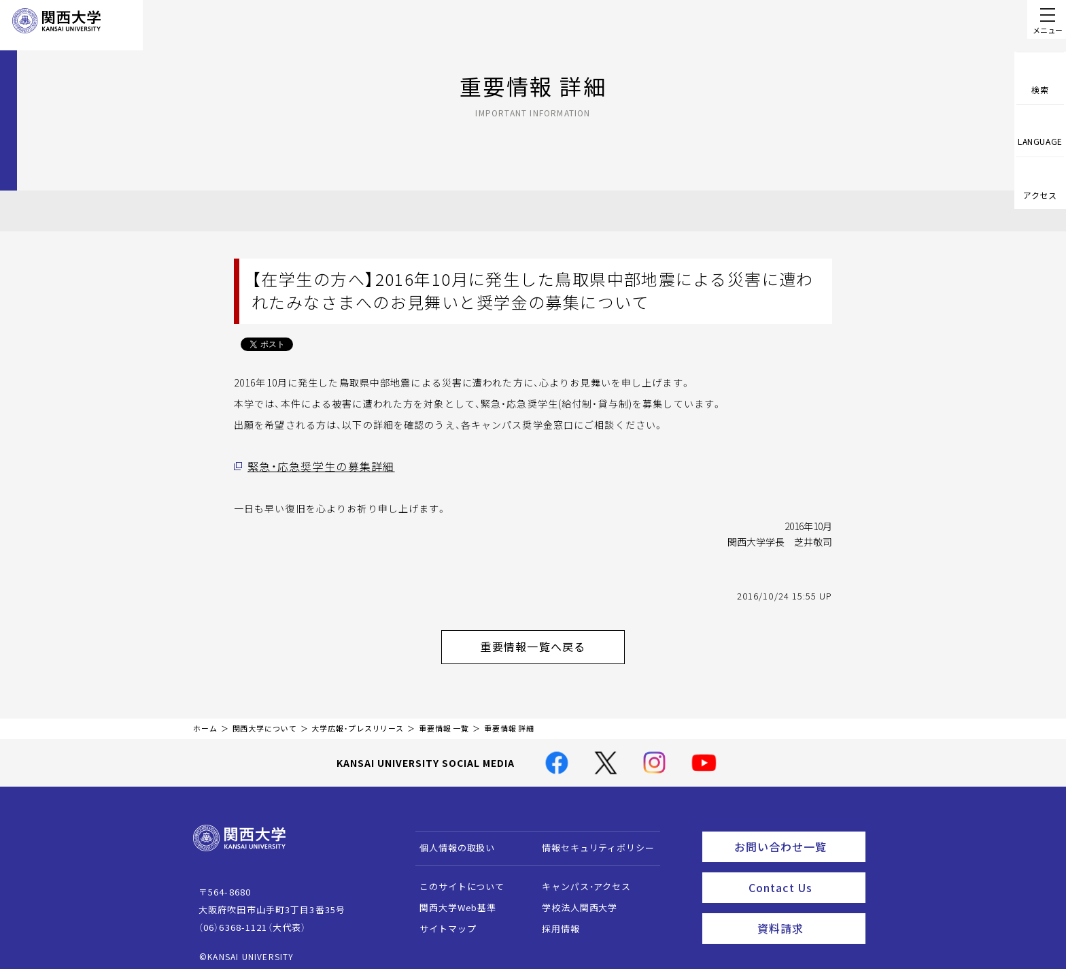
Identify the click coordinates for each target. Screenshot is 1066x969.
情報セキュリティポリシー (592, 840)
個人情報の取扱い (451, 840)
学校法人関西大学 (573, 899)
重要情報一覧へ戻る (551, 642)
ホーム (205, 721)
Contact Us (803, 874)
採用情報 (554, 921)
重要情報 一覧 (444, 721)
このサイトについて (455, 878)
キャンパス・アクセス (580, 878)
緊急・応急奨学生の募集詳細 (312, 466)
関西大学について (265, 721)
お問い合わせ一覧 (797, 837)
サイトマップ (441, 921)
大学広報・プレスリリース (357, 721)
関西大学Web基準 (451, 899)
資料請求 (807, 912)
